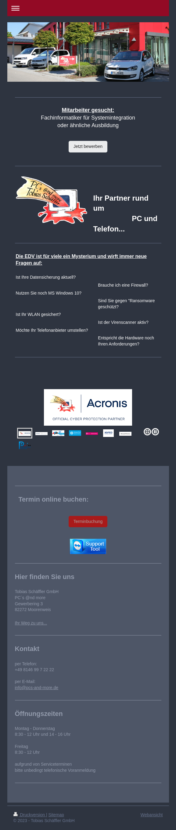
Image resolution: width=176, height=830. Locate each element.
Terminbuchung (88, 521)
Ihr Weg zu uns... (31, 623)
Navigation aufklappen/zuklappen (88, 8)
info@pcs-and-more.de (37, 687)
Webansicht (152, 814)
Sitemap (56, 814)
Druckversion (29, 814)
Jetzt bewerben (88, 146)
